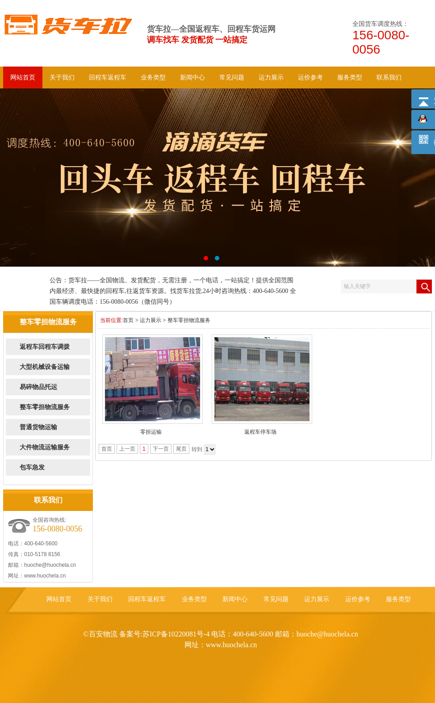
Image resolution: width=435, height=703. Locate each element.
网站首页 (22, 77)
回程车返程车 (107, 77)
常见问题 (231, 77)
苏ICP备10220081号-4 (175, 634)
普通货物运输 (38, 427)
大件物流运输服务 (45, 447)
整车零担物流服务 (45, 407)
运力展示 (271, 77)
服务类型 (349, 77)
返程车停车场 (260, 432)
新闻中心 (192, 77)
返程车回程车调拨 (45, 346)
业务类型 (153, 77)
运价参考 (310, 77)
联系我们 (389, 77)
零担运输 (151, 432)
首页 (128, 320)
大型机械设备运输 (45, 367)
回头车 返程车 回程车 (217, 177)
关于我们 (62, 77)
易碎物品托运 (38, 387)
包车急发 (32, 467)
